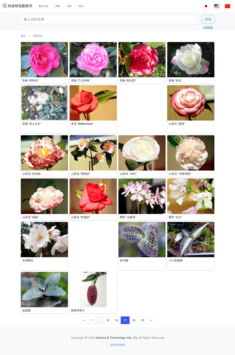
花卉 (69, 6)
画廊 (57, 6)
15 (107, 320)
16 (116, 320)
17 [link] (125, 320)
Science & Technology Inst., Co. (117, 337)
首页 (23, 35)
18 (133, 320)
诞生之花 (43, 6)
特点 (81, 6)
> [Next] (151, 320)
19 (142, 320)
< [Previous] (84, 320)
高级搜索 (208, 27)
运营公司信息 (117, 344)
